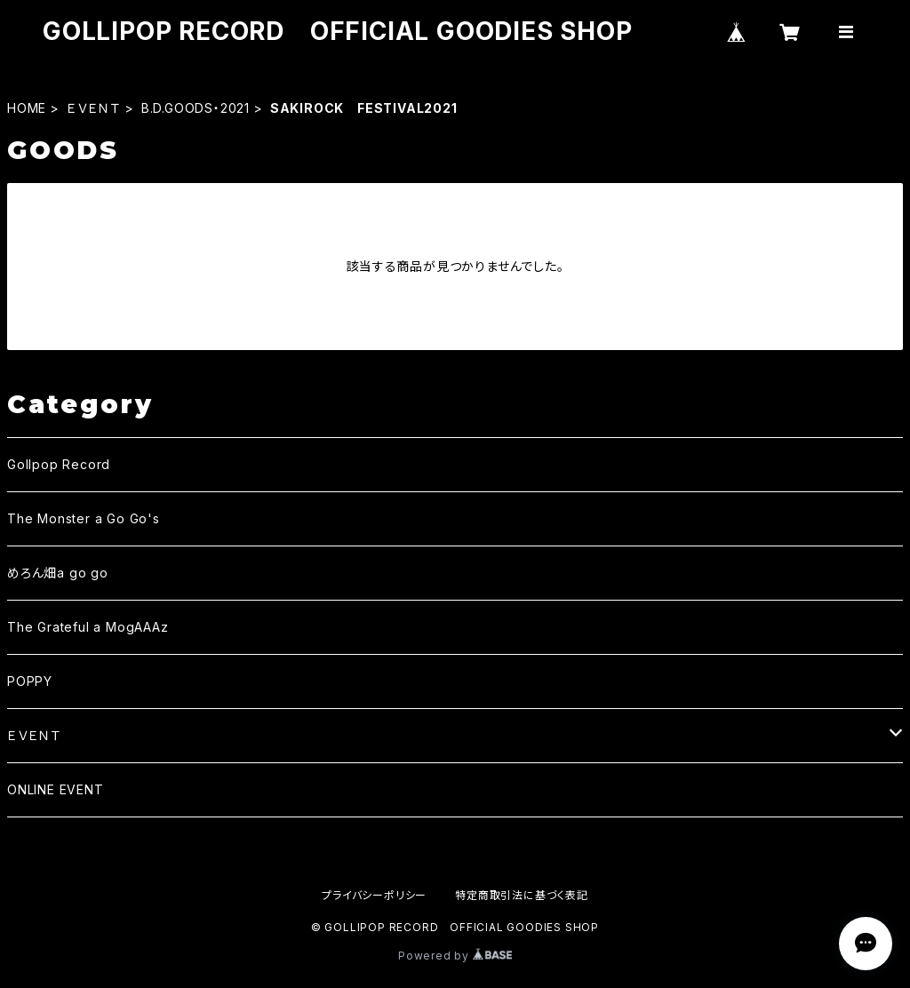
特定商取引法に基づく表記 (521, 895)
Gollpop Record (58, 464)
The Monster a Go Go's (83, 518)
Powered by (455, 955)
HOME (26, 108)
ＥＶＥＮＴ (94, 108)
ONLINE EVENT (55, 789)
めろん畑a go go (57, 572)
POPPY (29, 681)
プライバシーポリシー (374, 895)
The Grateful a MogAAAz (88, 626)
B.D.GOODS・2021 (195, 108)
